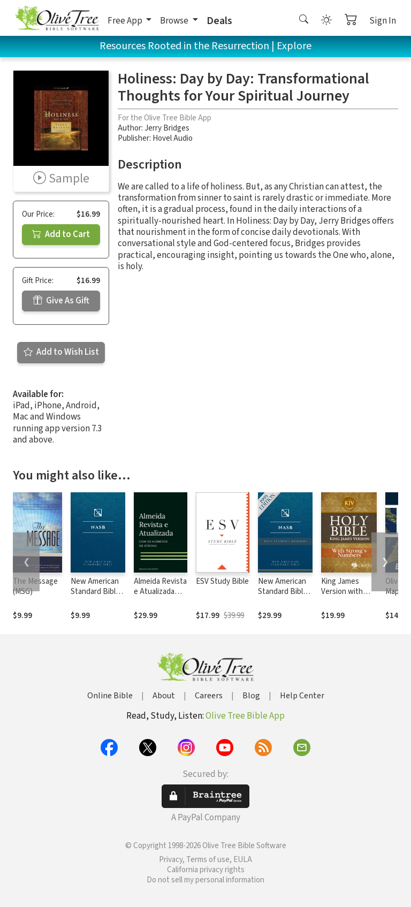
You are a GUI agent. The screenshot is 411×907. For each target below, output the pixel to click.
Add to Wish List (61, 352)
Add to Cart (61, 234)
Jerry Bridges (166, 128)
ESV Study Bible (222, 581)
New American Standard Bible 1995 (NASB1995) (95, 597)
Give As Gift (61, 300)
